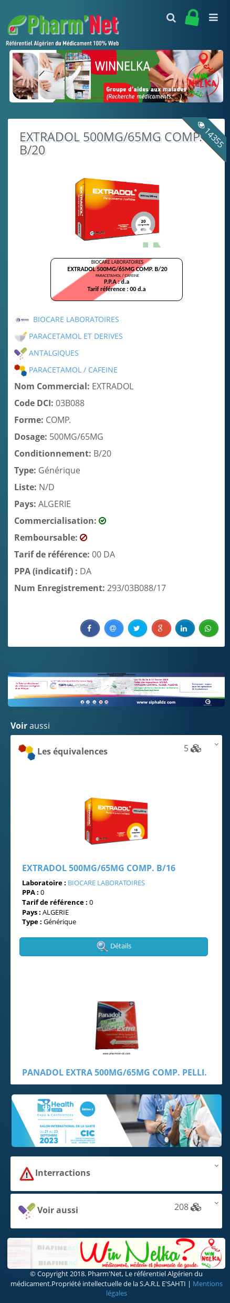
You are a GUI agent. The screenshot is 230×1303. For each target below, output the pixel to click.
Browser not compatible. (116, 284)
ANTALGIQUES (46, 353)
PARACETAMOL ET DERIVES (68, 336)
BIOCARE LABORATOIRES (66, 319)
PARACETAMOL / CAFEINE (66, 370)
